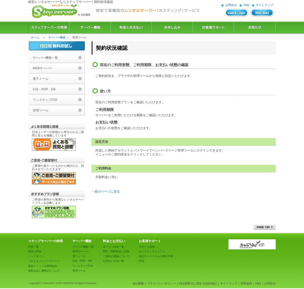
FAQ (246, 5)
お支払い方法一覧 (113, 260)
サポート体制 (147, 246)
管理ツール (40, 110)
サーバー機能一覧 (45, 58)
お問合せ (231, 5)
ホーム (35, 37)
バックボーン (36, 256)
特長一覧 (33, 246)
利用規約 (246, 283)
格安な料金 (34, 251)
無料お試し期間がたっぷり (44, 270)
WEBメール (262, 13)
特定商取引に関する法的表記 (198, 283)
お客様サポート (213, 27)
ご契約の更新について (116, 256)
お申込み (172, 27)
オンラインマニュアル (152, 251)
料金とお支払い (131, 27)
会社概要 (138, 283)
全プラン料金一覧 (113, 246)
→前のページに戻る (105, 191)
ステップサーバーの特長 (49, 27)
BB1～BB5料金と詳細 (116, 251)
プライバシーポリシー (161, 283)
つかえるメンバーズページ (44, 260)
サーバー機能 (90, 27)
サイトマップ (264, 5)
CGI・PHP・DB (44, 89)
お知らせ (255, 27)
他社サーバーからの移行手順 (156, 256)
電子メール (40, 79)
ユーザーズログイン (237, 13)
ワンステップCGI (45, 100)
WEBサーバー (42, 68)
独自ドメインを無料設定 (42, 265)
